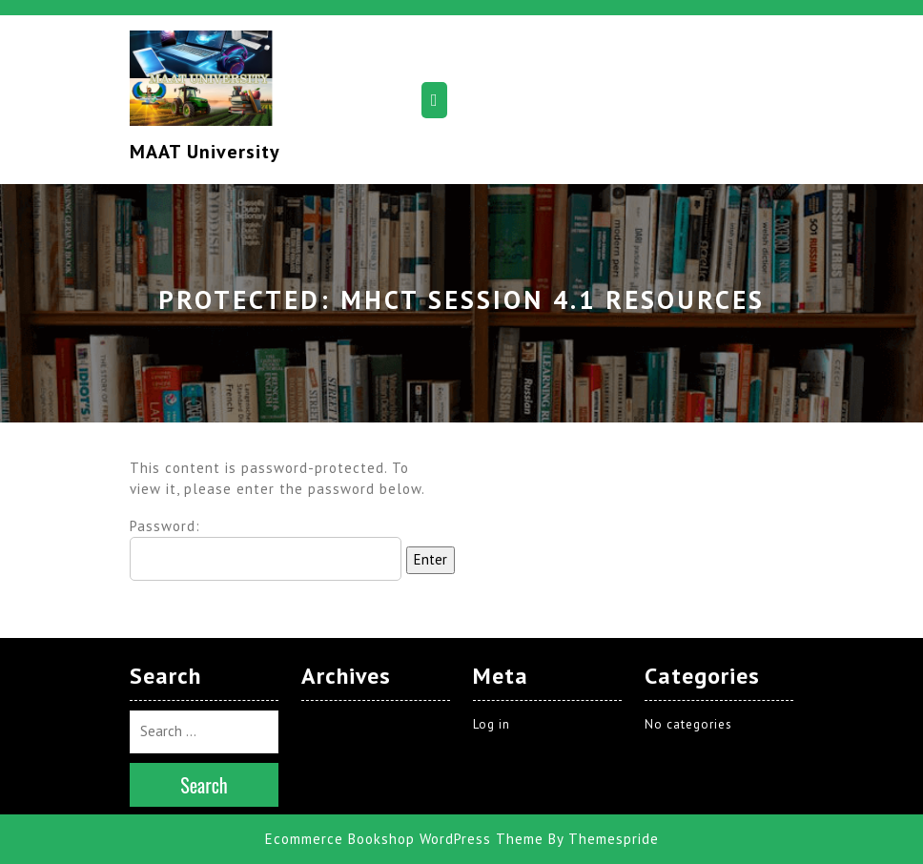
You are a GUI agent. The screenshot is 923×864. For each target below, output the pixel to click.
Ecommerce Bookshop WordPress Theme (404, 839)
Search (204, 785)
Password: (265, 549)
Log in (491, 724)
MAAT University (205, 151)
